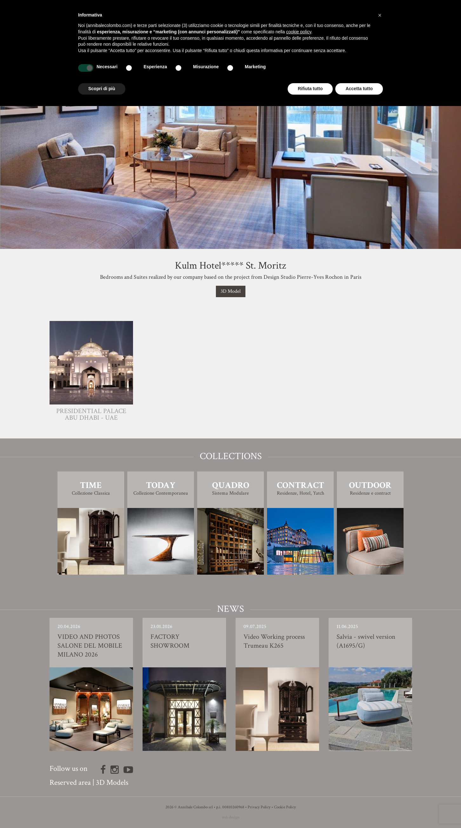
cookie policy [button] (298, 31)
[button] (380, 15)
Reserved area (70, 782)
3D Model (231, 291)
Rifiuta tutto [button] (310, 88)
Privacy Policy (259, 807)
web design (230, 817)
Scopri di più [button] (101, 88)
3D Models (112, 782)
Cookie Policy (285, 807)
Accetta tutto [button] (359, 88)
